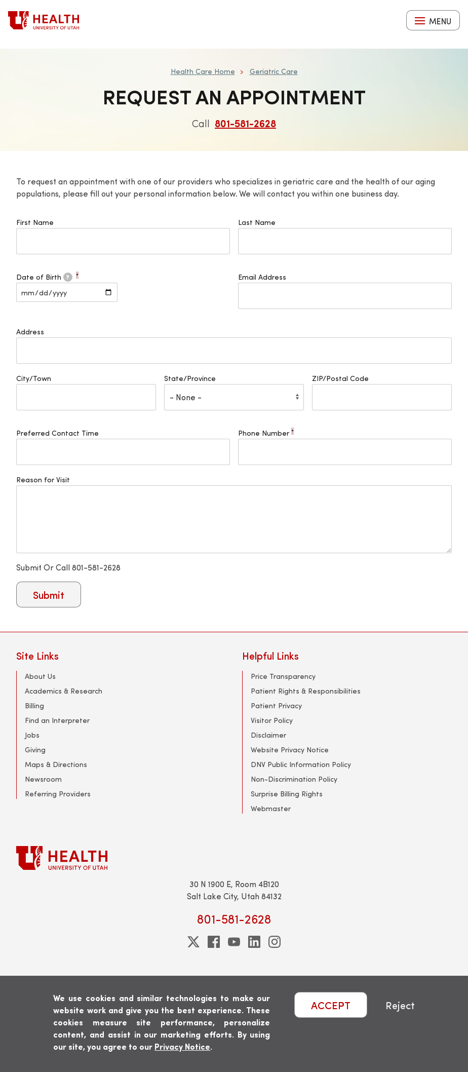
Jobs (32, 735)
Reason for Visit (43, 479)
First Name (35, 222)
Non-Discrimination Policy (294, 779)
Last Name (257, 222)
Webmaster (271, 808)
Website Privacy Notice (290, 749)
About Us (40, 676)
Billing (34, 705)
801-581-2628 (245, 123)
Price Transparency (283, 676)
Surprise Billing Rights (287, 793)
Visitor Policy (272, 720)
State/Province (190, 378)
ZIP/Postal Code (340, 378)
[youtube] (234, 942)
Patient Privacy (276, 705)
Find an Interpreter (57, 720)
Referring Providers (58, 793)
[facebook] (214, 942)
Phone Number (266, 433)
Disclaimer (268, 735)
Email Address (262, 277)
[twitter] (193, 942)
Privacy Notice (182, 1046)
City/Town (33, 378)
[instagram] (274, 942)
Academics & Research (63, 691)
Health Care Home (203, 71)
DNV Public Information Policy (301, 764)
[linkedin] (254, 942)
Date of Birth (47, 277)
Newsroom (43, 779)
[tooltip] (67, 277)
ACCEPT (330, 1005)
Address (30, 331)
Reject (400, 1005)
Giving (35, 749)
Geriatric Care (274, 71)
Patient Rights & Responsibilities (306, 691)
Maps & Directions (56, 764)
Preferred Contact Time (57, 433)
